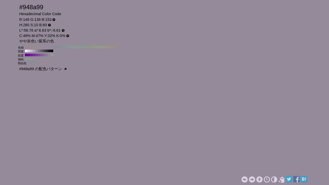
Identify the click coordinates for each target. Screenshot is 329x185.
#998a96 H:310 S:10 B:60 (39, 47)
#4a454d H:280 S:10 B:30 (44, 51)
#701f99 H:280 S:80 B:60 (31, 55)
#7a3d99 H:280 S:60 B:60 (36, 55)
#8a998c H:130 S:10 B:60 (85, 47)
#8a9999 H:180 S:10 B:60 (72, 47)
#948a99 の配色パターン (43, 69)
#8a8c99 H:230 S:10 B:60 (59, 47)
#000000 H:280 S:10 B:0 (52, 51)
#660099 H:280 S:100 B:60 (26, 55)
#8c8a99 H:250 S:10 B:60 (54, 47)
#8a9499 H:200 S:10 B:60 (67, 47)
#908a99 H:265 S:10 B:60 (36, 62)
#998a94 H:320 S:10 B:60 (36, 47)
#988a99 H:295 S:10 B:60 (42, 62)
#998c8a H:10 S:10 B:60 (116, 47)
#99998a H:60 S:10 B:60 (103, 47)
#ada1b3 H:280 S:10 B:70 (34, 51)
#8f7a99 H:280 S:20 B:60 (46, 55)
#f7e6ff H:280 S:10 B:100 (26, 51)
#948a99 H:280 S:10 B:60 (46, 47)
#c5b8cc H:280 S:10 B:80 (31, 51)
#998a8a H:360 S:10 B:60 (26, 47)
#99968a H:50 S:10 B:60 (106, 47)
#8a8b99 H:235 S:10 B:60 (31, 62)
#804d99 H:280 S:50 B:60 (39, 55)
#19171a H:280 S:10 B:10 (49, 51)
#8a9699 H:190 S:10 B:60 (70, 47)
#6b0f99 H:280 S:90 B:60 (29, 55)
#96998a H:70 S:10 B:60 (100, 47)
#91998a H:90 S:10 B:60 (95, 47)
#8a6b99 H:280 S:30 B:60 (44, 55)
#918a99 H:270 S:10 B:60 (49, 47)
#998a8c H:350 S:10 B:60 (29, 47)
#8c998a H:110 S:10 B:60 (90, 47)
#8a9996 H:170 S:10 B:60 (75, 47)
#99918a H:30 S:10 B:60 (111, 47)
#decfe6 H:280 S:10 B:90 (29, 51)
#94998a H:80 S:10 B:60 (98, 47)
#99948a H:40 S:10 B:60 (108, 47)
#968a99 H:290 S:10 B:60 (44, 47)
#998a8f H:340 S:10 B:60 (31, 47)
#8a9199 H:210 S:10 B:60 (64, 47)
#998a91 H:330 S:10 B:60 (34, 47)
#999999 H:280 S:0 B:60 (52, 55)
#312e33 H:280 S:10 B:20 (46, 51)
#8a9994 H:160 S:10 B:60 (77, 47)
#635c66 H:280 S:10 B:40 (41, 51)
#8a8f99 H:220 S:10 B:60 (62, 47)
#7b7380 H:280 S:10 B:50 (39, 51)
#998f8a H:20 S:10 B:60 (113, 47)
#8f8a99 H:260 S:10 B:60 (52, 47)
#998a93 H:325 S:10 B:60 (47, 62)
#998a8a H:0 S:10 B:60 (118, 47)
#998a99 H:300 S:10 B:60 (41, 47)
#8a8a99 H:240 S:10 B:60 (57, 47)
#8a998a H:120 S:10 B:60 (88, 47)
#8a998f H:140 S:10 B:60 (82, 47)
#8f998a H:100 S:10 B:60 (93, 47)
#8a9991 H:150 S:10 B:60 (80, 47)
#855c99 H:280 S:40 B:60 (41, 55)
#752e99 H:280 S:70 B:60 (34, 55)
